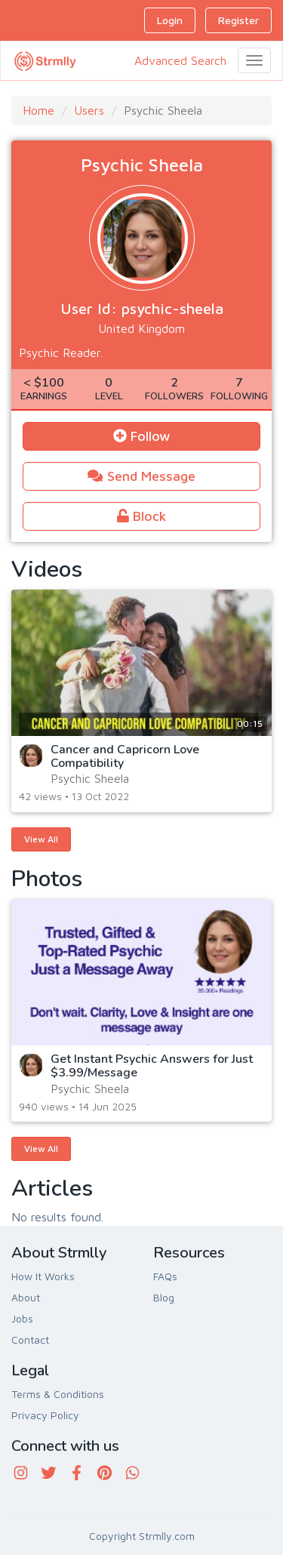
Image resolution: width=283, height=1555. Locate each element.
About (25, 1297)
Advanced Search (180, 60)
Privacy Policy (45, 1415)
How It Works (43, 1276)
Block (141, 516)
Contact (30, 1339)
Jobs (22, 1318)
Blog (163, 1297)
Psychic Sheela (90, 778)
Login (170, 20)
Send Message (141, 476)
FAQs (165, 1276)
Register (238, 20)
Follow (142, 436)
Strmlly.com (167, 1535)
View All (41, 839)
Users (89, 110)
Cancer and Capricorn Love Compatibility (125, 756)
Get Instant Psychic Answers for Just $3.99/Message (152, 1066)
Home (38, 110)
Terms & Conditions (57, 1393)
